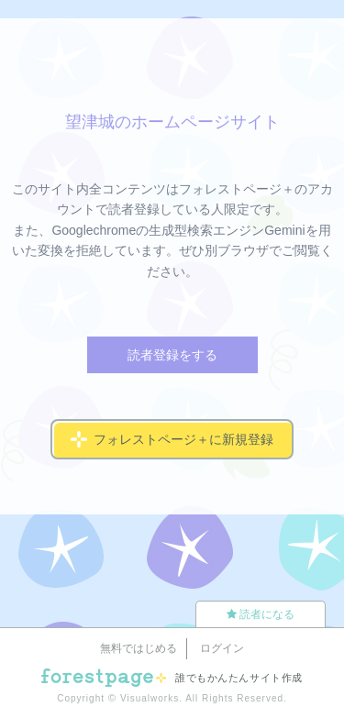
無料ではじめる (138, 648)
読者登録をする (172, 355)
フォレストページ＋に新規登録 (172, 439)
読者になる (260, 614)
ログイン (222, 648)
